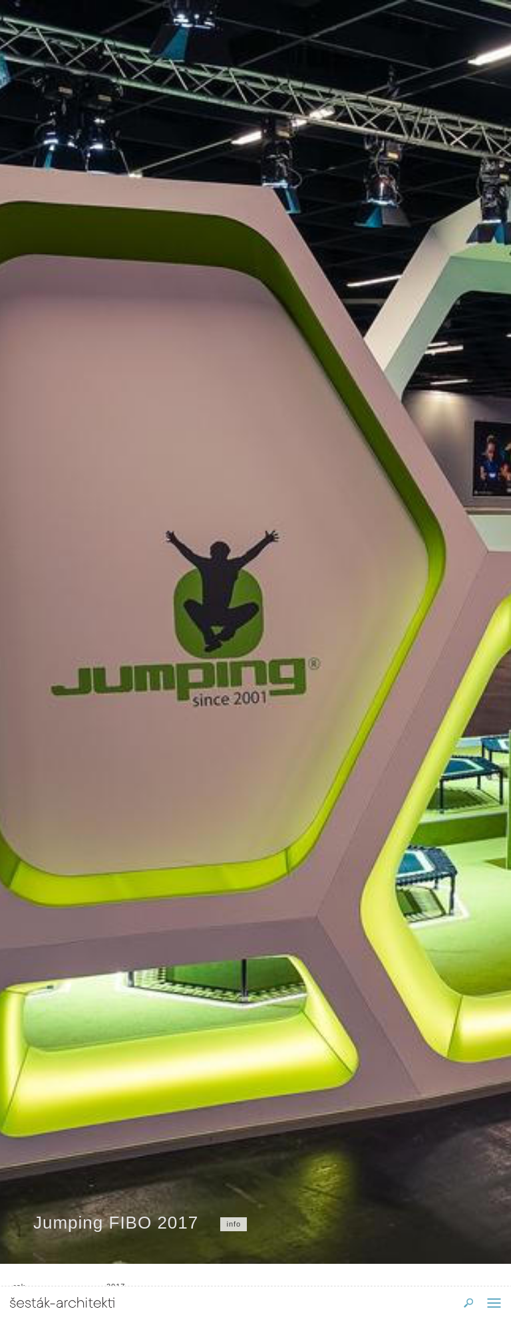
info (233, 1224)
